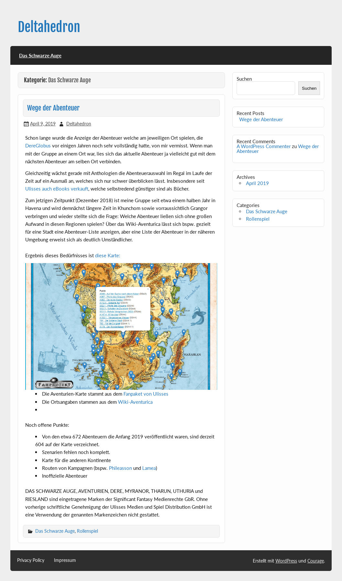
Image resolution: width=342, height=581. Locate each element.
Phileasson (120, 468)
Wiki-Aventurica (135, 402)
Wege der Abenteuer (53, 108)
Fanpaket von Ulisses (145, 394)
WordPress (286, 561)
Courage (315, 561)
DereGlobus (38, 145)
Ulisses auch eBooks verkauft (56, 189)
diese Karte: (107, 255)
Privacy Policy (30, 560)
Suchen (244, 79)
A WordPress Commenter (264, 146)
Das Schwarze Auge (40, 55)
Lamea (149, 468)
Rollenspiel (87, 531)
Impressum (65, 560)
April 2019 (257, 183)
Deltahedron (49, 27)
